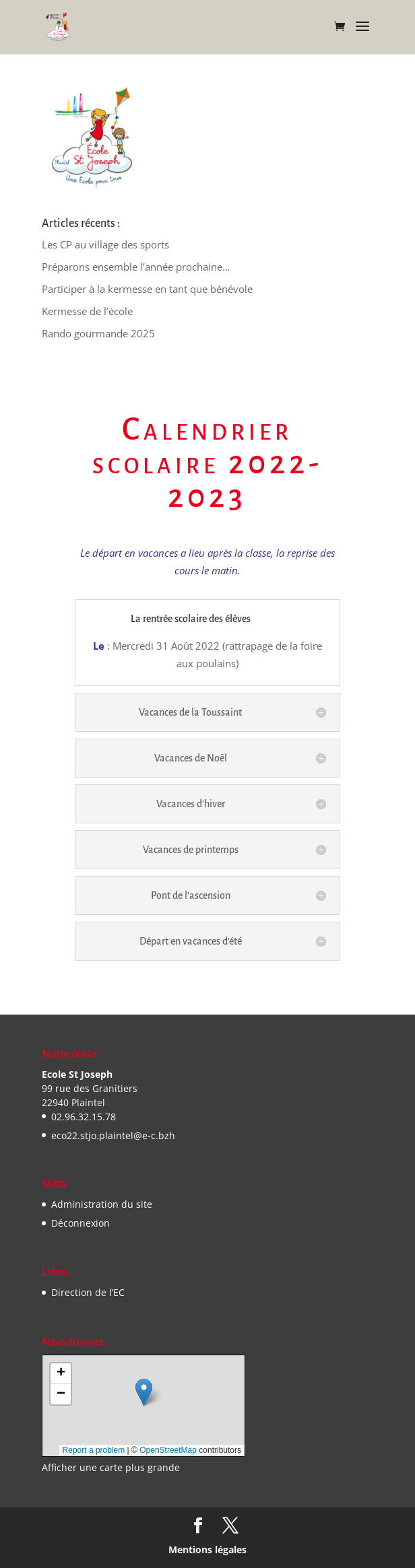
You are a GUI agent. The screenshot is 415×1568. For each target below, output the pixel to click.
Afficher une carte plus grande (111, 1467)
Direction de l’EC (88, 1292)
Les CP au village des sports (105, 244)
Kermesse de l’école (87, 311)
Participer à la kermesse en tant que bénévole (147, 289)
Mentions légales (207, 1549)
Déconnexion (80, 1223)
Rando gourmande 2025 (98, 333)
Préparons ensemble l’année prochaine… (136, 266)
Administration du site (101, 1204)
